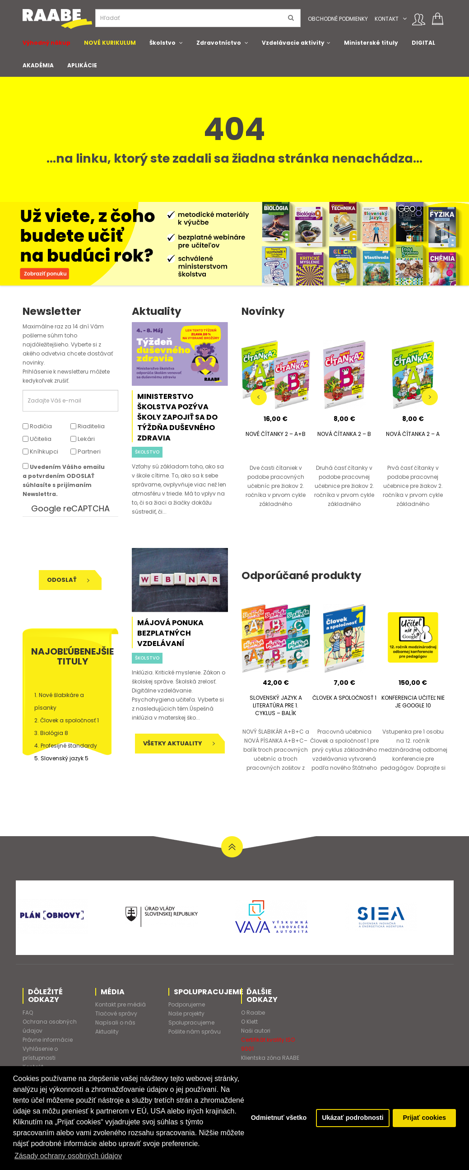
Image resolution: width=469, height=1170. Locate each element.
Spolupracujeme (191, 1022)
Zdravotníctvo (218, 43)
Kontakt (387, 19)
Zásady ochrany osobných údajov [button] (68, 1156)
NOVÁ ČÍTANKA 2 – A (413, 434)
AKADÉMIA (38, 65)
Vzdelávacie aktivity (293, 43)
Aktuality (107, 1031)
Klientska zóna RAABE (270, 1058)
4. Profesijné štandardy (65, 745)
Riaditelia (87, 426)
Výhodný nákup (46, 43)
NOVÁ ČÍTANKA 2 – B (344, 434)
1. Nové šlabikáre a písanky (59, 701)
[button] (404, 19)
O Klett (249, 1021)
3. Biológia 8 (51, 733)
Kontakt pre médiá (120, 1004)
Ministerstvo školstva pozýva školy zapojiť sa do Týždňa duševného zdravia (177, 417)
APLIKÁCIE (82, 65)
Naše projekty (186, 1013)
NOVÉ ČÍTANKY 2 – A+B (276, 434)
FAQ (28, 1012)
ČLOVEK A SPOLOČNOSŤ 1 (344, 698)
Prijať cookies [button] (424, 1118)
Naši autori (255, 1030)
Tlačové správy (116, 1013)
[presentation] (84, 543)
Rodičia (37, 426)
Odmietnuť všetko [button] (278, 1118)
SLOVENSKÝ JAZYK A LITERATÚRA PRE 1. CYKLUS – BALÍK (276, 705)
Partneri (85, 451)
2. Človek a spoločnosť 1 (66, 720)
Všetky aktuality (179, 743)
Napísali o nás (115, 1022)
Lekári (82, 439)
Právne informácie (48, 1040)
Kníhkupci (40, 451)
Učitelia (37, 439)
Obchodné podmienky (338, 19)
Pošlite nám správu (194, 1031)
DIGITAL (423, 43)
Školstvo (162, 43)
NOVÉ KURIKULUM (110, 43)
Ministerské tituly (371, 43)
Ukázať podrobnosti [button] (352, 1118)
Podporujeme (186, 1004)
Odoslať (68, 580)
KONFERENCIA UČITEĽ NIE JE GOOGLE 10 (413, 701)
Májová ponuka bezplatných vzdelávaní (170, 633)
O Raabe (253, 1012)
